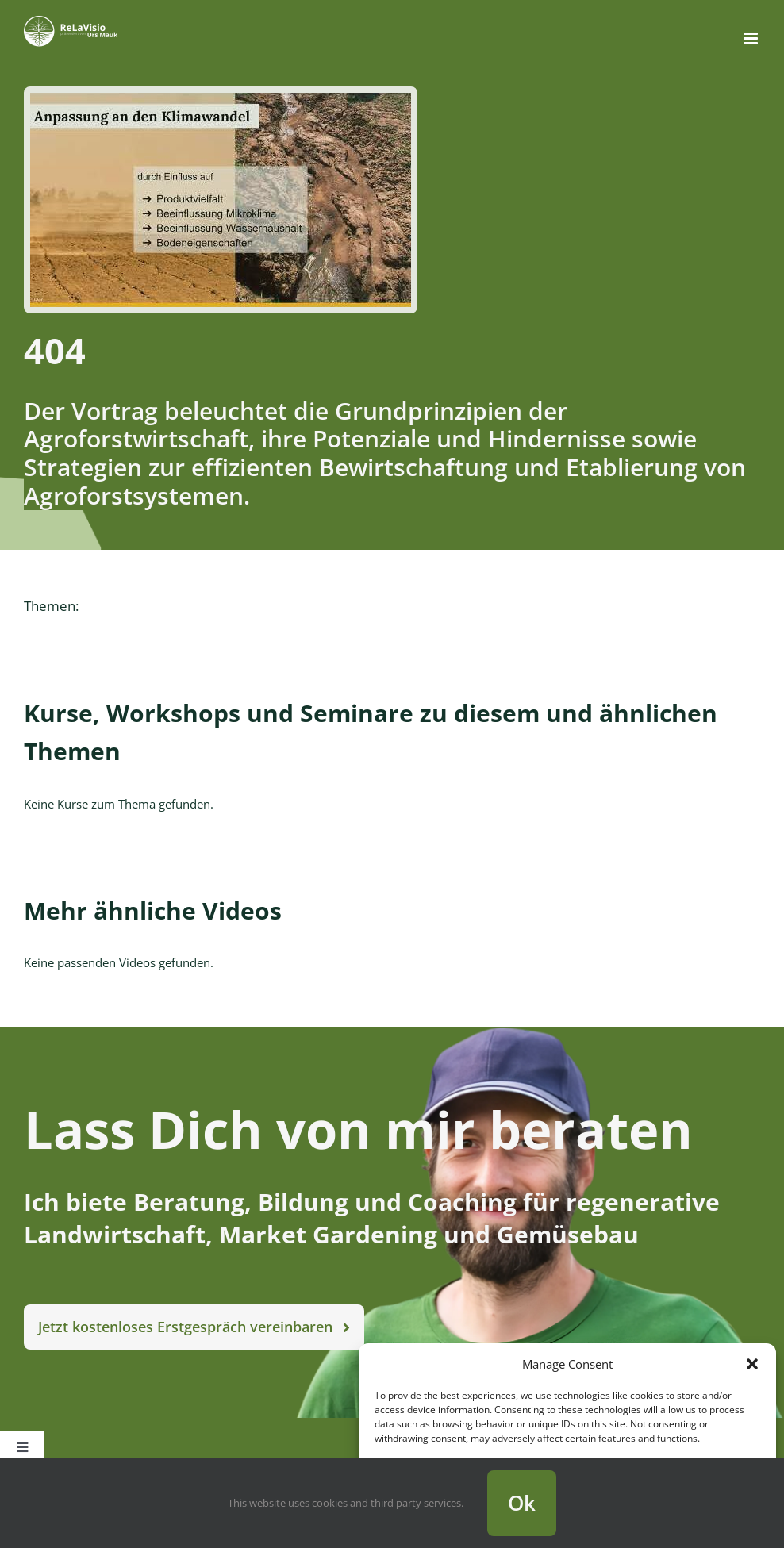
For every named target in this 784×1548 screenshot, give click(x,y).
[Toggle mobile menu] (752, 38)
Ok (522, 1502)
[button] (752, 1364)
